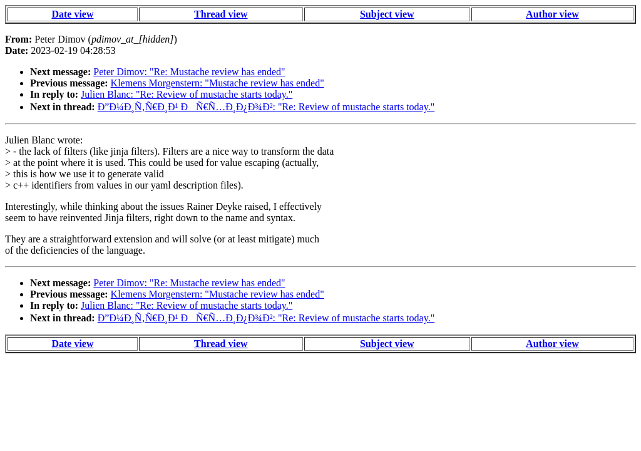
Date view (72, 14)
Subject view (387, 14)
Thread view (220, 14)
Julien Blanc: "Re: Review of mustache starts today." (186, 94)
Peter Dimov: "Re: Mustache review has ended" (189, 71)
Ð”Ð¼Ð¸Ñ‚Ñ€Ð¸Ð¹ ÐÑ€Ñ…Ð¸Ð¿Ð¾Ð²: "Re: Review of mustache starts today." (266, 106)
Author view (552, 14)
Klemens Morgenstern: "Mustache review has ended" (217, 83)
